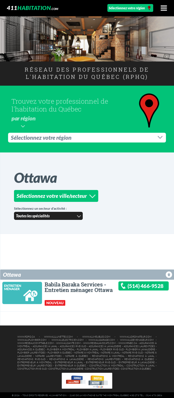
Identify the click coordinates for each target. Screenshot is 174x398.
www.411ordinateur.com (136, 336)
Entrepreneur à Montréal (34, 361)
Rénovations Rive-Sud (31, 358)
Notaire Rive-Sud (132, 352)
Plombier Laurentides (31, 352)
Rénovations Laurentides (104, 358)
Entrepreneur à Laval (69, 361)
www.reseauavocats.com (99, 342)
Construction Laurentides (102, 368)
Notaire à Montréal (86, 352)
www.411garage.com (101, 339)
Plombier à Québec (60, 352)
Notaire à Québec (76, 355)
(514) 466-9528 (145, 285)
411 (32, 7)
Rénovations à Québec (139, 358)
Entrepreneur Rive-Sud (101, 361)
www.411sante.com (68, 342)
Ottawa (12, 274)
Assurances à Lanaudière (105, 345)
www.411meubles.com (96, 336)
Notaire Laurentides (48, 355)
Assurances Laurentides (139, 345)
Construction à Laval (140, 365)
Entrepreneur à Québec (70, 365)
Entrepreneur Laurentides (34, 365)
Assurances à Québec (31, 349)
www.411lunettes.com (58, 336)
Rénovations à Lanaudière (66, 358)
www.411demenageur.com (137, 339)
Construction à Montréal (106, 365)
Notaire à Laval (110, 352)
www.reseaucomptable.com (35, 342)
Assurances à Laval (45, 345)
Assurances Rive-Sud (73, 345)
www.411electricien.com (68, 339)
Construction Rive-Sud (32, 368)
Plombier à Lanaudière (140, 349)
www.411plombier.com (31, 339)
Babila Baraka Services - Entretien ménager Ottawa (79, 286)
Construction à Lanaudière (65, 368)
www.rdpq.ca (26, 336)
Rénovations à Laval (141, 355)
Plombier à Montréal (61, 349)
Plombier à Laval (87, 349)
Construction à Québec (136, 368)
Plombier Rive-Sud (111, 349)
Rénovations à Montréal (108, 355)
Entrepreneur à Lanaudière (137, 361)
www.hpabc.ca (127, 342)
